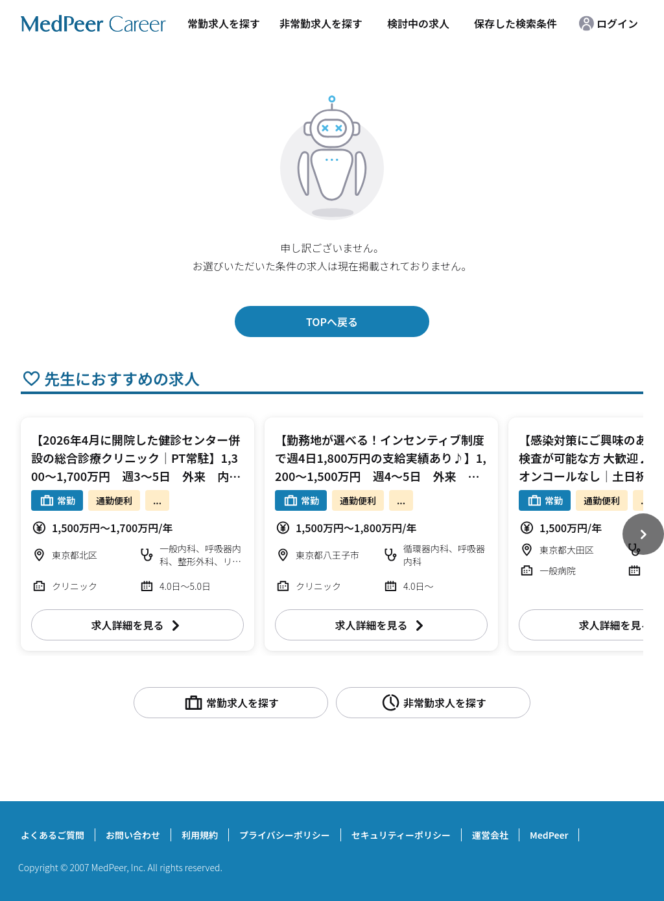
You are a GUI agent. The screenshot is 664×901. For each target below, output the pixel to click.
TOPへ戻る (332, 321)
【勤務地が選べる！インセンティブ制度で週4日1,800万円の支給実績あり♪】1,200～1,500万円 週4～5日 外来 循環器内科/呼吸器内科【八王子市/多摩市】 (380, 476)
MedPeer (549, 834)
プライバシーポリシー (284, 834)
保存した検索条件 (515, 23)
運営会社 (490, 834)
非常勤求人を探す (320, 23)
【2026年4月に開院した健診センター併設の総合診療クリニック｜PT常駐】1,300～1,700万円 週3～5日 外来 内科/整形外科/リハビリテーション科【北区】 (135, 476)
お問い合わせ (133, 834)
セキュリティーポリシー (401, 834)
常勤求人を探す (223, 23)
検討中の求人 (418, 23)
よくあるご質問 (52, 834)
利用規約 (200, 834)
